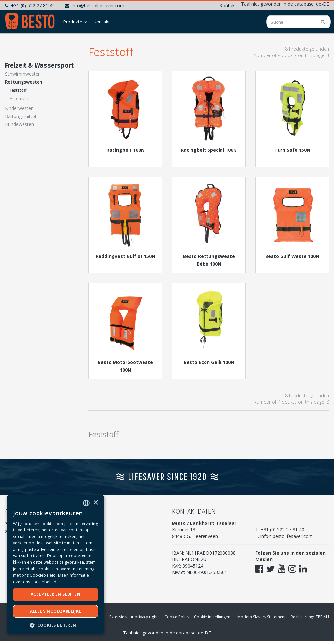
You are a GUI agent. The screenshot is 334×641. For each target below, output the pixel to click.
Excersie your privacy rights (134, 616)
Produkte (72, 22)
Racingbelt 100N (125, 150)
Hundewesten (19, 124)
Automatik (19, 98)
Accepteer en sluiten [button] (55, 594)
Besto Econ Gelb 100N (209, 362)
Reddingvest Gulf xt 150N (125, 256)
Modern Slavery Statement (261, 616)
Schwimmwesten (23, 74)
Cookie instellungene (213, 616)
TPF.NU (322, 616)
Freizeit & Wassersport (39, 65)
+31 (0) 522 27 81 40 (30, 5)
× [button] (95, 502)
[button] (55, 625)
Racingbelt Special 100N (209, 150)
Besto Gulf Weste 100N (292, 256)
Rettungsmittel (20, 116)
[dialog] (55, 564)
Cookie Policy (176, 616)
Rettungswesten (23, 82)
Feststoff (18, 90)
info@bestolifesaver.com (94, 5)
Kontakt (228, 5)
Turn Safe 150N (292, 150)
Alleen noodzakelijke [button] (55, 611)
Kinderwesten (19, 108)
